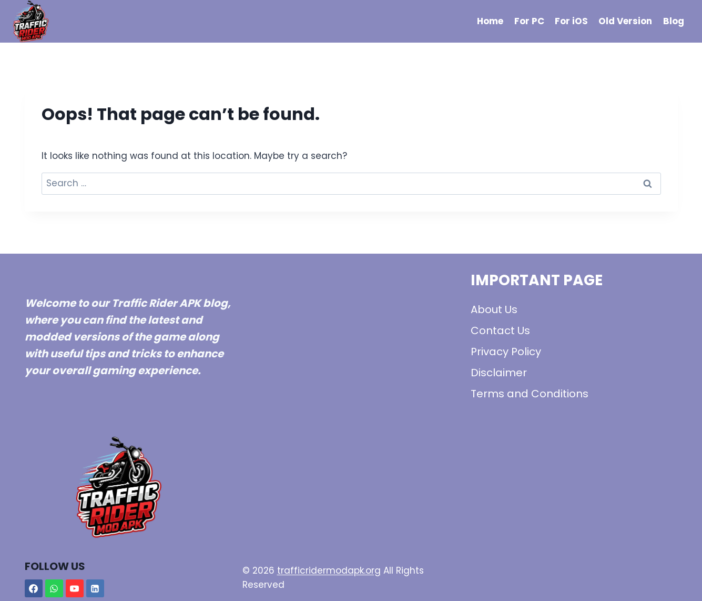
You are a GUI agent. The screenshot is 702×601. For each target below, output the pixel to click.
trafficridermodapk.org (329, 570)
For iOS (571, 21)
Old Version (625, 21)
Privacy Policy (506, 351)
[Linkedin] (95, 588)
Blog (673, 21)
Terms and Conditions (529, 393)
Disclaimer (499, 372)
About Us (494, 309)
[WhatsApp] (54, 588)
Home (490, 21)
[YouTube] (75, 588)
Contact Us (500, 330)
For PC (529, 21)
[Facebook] (34, 588)
